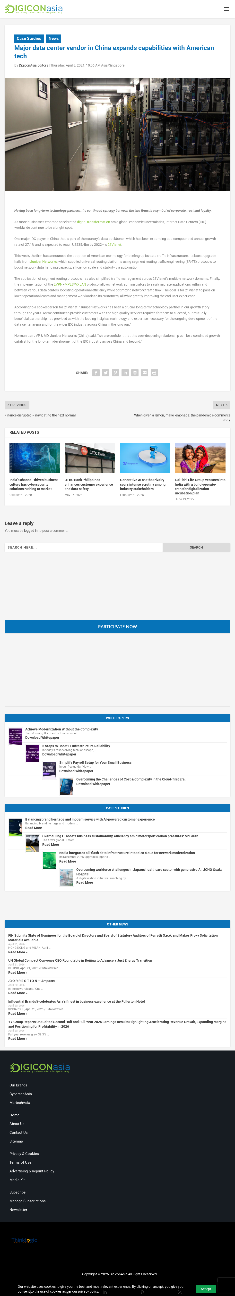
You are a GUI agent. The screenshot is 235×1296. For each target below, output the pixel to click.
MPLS (69, 285)
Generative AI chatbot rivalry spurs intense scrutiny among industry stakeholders (142, 485)
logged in (31, 531)
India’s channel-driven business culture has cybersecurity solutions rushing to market (33, 485)
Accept (206, 1289)
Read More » (17, 953)
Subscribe (17, 1193)
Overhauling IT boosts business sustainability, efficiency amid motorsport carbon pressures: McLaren (120, 837)
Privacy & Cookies (24, 1154)
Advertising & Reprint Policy (31, 1172)
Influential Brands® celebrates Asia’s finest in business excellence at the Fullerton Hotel (76, 1002)
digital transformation (93, 222)
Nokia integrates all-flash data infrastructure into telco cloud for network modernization (127, 853)
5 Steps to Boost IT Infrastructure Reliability (76, 746)
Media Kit (17, 1180)
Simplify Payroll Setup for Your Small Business (95, 763)
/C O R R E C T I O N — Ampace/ (31, 981)
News (54, 38)
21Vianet (114, 245)
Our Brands (18, 1086)
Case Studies (29, 38)
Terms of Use (20, 1163)
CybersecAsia (20, 1095)
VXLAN (80, 285)
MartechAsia (19, 1103)
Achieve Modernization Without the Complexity (61, 730)
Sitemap (16, 1142)
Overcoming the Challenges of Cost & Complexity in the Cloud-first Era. (131, 780)
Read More (33, 828)
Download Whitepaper (42, 738)
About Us (17, 1124)
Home (14, 1116)
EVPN (58, 285)
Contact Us (18, 1133)
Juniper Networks (43, 262)
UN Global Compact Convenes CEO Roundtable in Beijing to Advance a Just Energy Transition (80, 961)
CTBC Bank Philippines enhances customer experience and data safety (89, 485)
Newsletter (18, 1210)
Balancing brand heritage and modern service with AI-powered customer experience (90, 820)
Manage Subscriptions (27, 1202)
